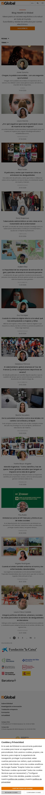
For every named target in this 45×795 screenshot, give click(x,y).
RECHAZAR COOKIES (11, 792)
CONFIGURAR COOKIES (34, 792)
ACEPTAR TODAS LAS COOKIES (22, 788)
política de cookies (16, 779)
